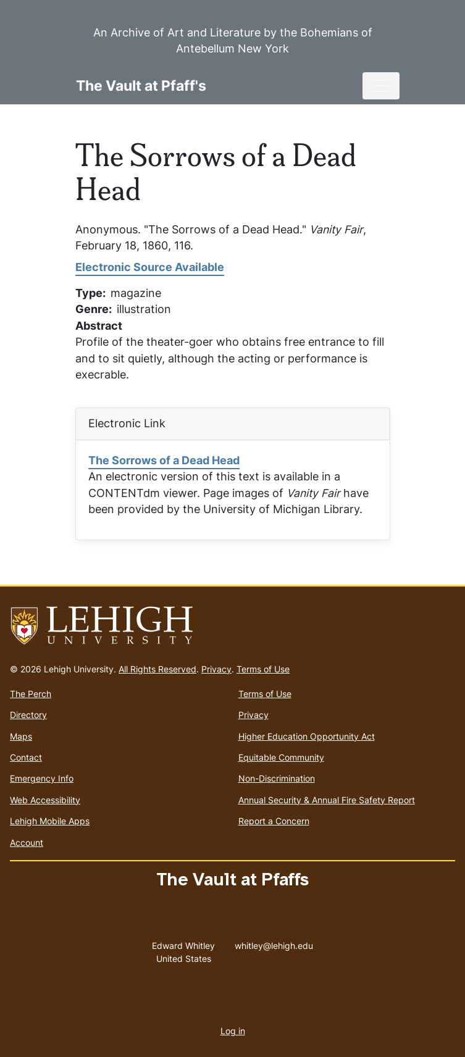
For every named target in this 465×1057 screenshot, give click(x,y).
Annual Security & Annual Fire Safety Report (326, 800)
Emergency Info (41, 778)
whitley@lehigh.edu (274, 942)
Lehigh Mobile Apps (50, 821)
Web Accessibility (45, 800)
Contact (26, 757)
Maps (21, 736)
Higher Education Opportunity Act (306, 736)
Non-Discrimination (276, 778)
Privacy (216, 669)
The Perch (30, 694)
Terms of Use (263, 669)
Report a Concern (273, 821)
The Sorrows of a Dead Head (164, 460)
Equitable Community (281, 757)
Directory (28, 715)
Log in (232, 1031)
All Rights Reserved (157, 669)
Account (26, 842)
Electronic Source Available (149, 267)
